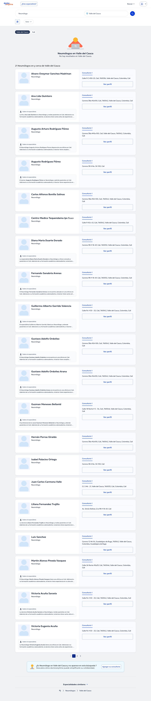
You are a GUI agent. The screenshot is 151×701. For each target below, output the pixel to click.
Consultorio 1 (87, 73)
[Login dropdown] (143, 3)
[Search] (132, 13)
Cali (33, 32)
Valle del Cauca (22, 32)
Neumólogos (70, 691)
